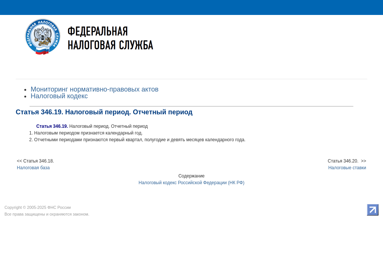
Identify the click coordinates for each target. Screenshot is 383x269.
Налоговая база (33, 167)
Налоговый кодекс (59, 96)
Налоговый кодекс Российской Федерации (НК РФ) (192, 182)
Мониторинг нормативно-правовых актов (95, 89)
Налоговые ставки (347, 167)
